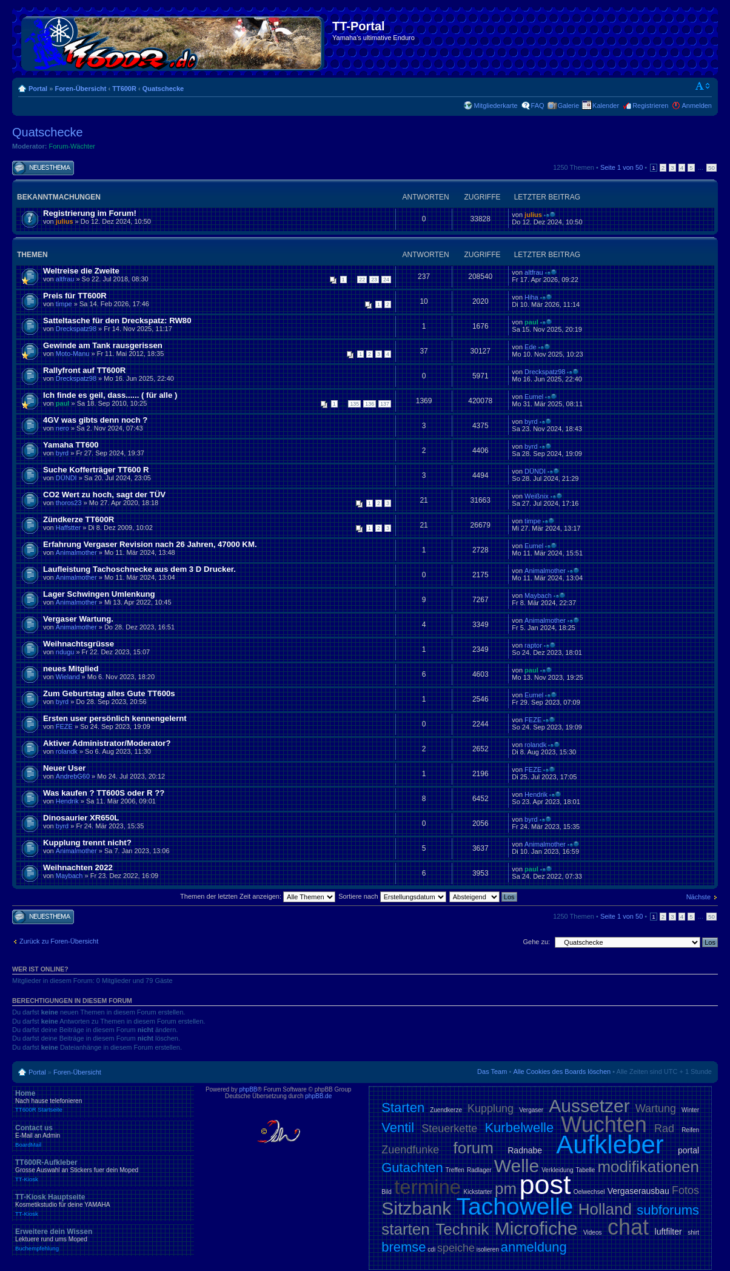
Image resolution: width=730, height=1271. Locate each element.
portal (688, 1150)
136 (369, 404)
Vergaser (531, 1110)
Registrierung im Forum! (89, 213)
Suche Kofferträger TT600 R (96, 469)
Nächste (698, 896)
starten (405, 1229)
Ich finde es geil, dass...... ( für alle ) (110, 395)
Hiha (531, 297)
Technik (462, 1229)
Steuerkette (449, 1128)
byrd (530, 421)
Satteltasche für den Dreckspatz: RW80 (117, 320)
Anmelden (696, 105)
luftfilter (668, 1231)
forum (474, 1148)
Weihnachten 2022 (78, 867)
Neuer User (64, 768)
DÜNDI (66, 477)
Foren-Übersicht (80, 88)
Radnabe (524, 1150)
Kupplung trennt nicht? (87, 842)
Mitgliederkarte (495, 105)
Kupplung (490, 1108)
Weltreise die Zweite (81, 270)
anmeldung (534, 1247)
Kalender (605, 105)
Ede (530, 346)
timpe (64, 303)
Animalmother (76, 552)
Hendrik (67, 801)
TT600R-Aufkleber (103, 1170)
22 (362, 280)
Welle (516, 1166)
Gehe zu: (536, 941)
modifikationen (648, 1167)
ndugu (65, 652)
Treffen (455, 1170)
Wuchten (603, 1124)
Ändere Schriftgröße (703, 86)
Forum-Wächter (72, 146)
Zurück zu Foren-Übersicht (58, 941)
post (545, 1184)
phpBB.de (318, 1096)
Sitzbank (416, 1208)
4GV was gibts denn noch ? (95, 419)
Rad (664, 1128)
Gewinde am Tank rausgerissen (102, 345)
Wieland (68, 676)
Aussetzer (589, 1106)
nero (62, 428)
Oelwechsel (589, 1192)
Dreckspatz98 (76, 328)
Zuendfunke (410, 1150)
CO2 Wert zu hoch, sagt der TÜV (104, 494)
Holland (605, 1209)
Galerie (568, 105)
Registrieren (650, 105)
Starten (402, 1107)
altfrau (65, 279)
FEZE (64, 726)
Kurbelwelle (519, 1127)
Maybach (538, 595)
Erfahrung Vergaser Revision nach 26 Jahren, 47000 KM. (150, 544)
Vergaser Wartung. (78, 618)
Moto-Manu (73, 353)
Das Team (492, 1071)
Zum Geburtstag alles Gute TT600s (109, 693)
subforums (668, 1210)
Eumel (533, 396)
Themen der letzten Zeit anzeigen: (257, 896)
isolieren (488, 1249)
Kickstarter (478, 1192)
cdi (431, 1249)
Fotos (685, 1190)
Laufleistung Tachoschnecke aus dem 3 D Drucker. (139, 569)
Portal (37, 88)
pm (506, 1188)
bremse (403, 1247)
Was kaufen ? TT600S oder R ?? (103, 792)
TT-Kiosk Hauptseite (103, 1205)
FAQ (537, 105)
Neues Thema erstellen (43, 168)
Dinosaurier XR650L (81, 817)
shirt (693, 1232)
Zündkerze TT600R (78, 519)
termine (427, 1187)
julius (64, 221)
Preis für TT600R (75, 295)
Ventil (397, 1127)
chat (628, 1227)
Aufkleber (609, 1144)
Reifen (690, 1130)
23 (374, 280)
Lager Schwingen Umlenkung (99, 594)
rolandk (67, 751)
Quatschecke (163, 88)
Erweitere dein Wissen (103, 1239)
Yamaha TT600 (71, 444)
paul (531, 322)
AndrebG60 (73, 776)
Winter (690, 1110)
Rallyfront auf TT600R (84, 370)
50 (711, 167)
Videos (592, 1232)
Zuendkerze (446, 1110)
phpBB (248, 1089)
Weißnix (536, 496)
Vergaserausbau (638, 1191)
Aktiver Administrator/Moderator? (107, 743)
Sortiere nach (392, 896)
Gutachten (412, 1167)
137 (384, 404)
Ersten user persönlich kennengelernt (115, 718)
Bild (386, 1192)
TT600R (124, 88)
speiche (456, 1248)
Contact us (103, 1136)
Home (103, 1101)
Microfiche (536, 1228)
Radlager (479, 1170)
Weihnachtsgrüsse (78, 643)
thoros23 (69, 502)
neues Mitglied (71, 668)
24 (386, 280)
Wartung (655, 1108)
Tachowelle (515, 1206)
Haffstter (68, 527)
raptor (533, 645)
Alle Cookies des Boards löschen (562, 1071)
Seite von (621, 167)
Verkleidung (557, 1170)
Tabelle (585, 1170)
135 (354, 404)
